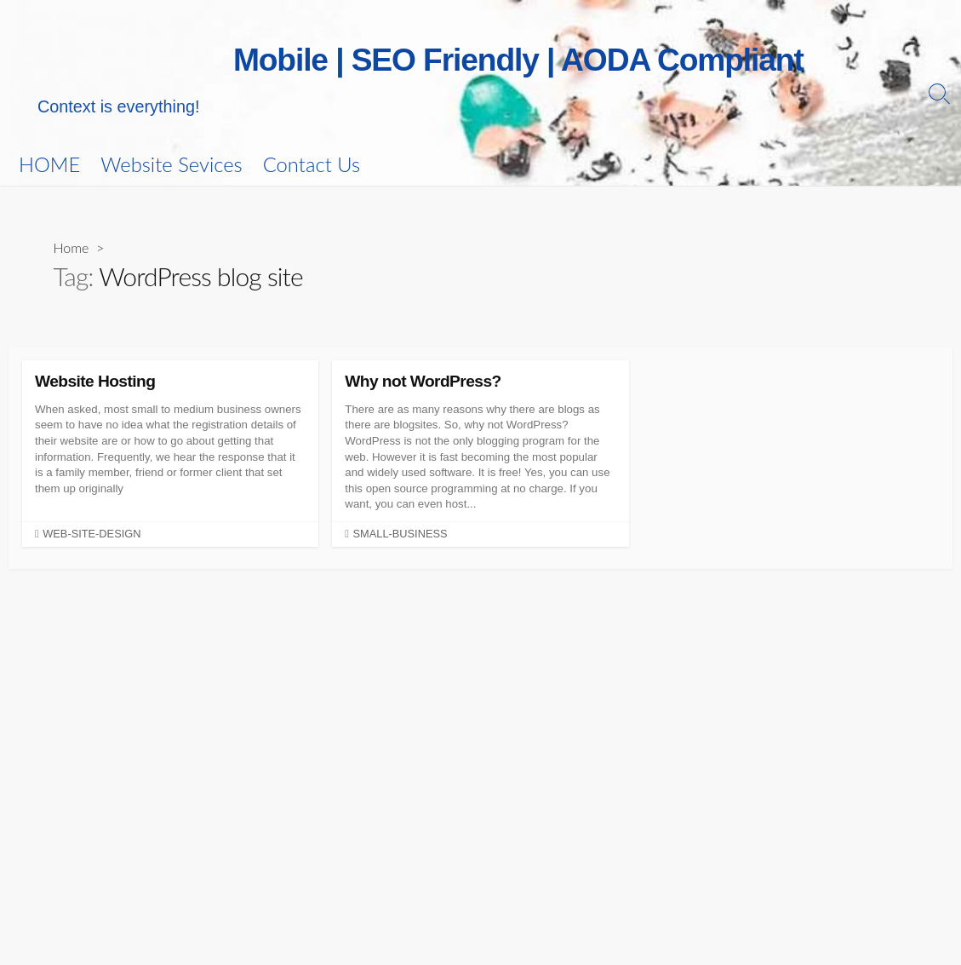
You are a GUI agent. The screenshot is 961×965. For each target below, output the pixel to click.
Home (71, 247)
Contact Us (311, 164)
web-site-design (91, 533)
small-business (400, 533)
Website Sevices (171, 164)
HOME (49, 164)
